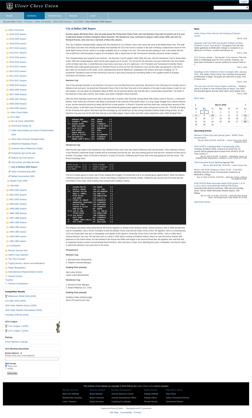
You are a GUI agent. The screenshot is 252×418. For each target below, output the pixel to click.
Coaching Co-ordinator (121, 401)
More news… (200, 98)
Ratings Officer (150, 398)
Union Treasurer (69, 401)
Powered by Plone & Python (112, 408)
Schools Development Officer (124, 398)
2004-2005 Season (62, 21)
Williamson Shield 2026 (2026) (22, 296)
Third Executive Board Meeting (208, 162)
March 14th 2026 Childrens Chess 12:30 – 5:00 (216, 169)
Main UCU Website (71, 394)
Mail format (10, 363)
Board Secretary (97, 401)
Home (9, 15)
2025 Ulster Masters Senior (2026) (20, 305)
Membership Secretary (72, 398)
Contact (137, 412)
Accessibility (126, 412)
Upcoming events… (203, 202)
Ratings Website (151, 394)
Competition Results (15, 291)
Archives (31, 15)
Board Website (96, 394)
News (196, 29)
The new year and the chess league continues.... (216, 86)
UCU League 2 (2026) (18, 331)
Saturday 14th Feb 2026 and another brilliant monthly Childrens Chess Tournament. (218, 44)
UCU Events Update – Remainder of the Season (216, 57)
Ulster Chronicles (43, 21)
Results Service (151, 401)
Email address (31, 354)
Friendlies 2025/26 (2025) (16, 315)
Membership (55, 15)
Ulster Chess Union (145, 386)
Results (73, 15)
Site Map (114, 412)
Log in (244, 1)
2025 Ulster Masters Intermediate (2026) (23, 310)
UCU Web (78, 21)
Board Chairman (97, 398)
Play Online (171, 394)
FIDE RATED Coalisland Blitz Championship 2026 (217, 146)
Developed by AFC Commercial (138, 408)
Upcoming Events (202, 131)
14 (245, 115)
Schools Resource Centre (123, 394)
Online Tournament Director (177, 398)
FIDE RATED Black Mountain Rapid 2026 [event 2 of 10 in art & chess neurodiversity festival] (219, 184)
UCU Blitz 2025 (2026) (15, 301)
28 (245, 121)
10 (212, 115)
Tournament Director (174, 401)
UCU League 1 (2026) (18, 326)
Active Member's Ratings (16, 342)
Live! (92, 15)
